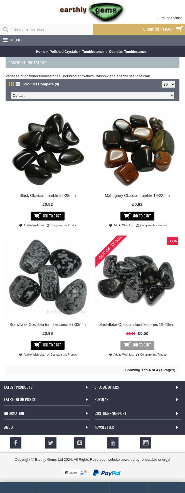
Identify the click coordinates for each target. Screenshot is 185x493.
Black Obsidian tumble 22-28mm (47, 195)
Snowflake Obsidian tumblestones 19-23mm (137, 324)
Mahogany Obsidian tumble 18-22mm (137, 195)
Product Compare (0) (41, 84)
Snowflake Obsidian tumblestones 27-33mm (47, 324)
